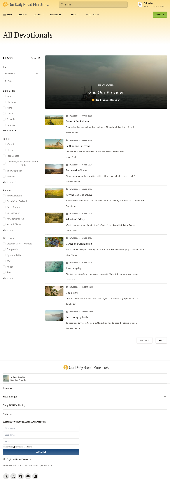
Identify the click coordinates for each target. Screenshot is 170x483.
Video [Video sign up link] (162, 6)
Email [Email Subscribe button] (154, 6)
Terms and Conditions (23, 447)
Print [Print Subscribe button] (146, 6)
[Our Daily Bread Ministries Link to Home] (26, 4)
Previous (144, 340)
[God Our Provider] (106, 82)
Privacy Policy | (9, 447)
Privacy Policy (9, 465)
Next (161, 340)
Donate (160, 14)
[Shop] (75, 14)
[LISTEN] (39, 14)
